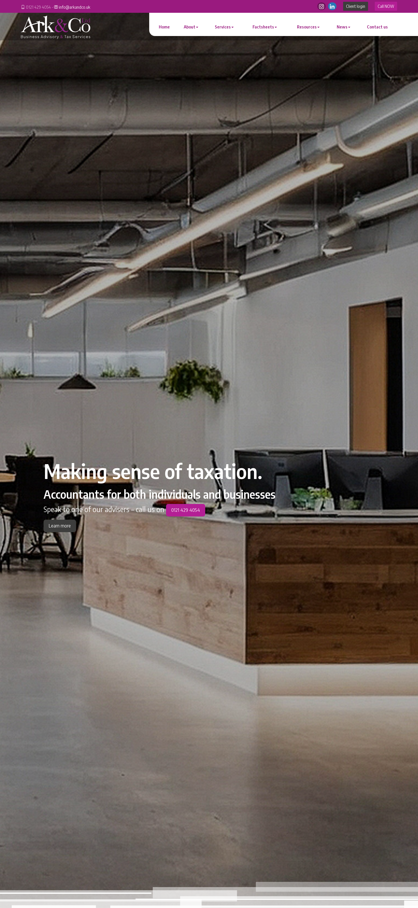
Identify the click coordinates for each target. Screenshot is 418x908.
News (343, 26)
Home (164, 26)
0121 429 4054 (185, 510)
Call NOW (386, 6)
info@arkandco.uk (74, 7)
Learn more (60, 526)
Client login (355, 6)
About (191, 26)
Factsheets (265, 26)
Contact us (377, 26)
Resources (308, 26)
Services (224, 26)
